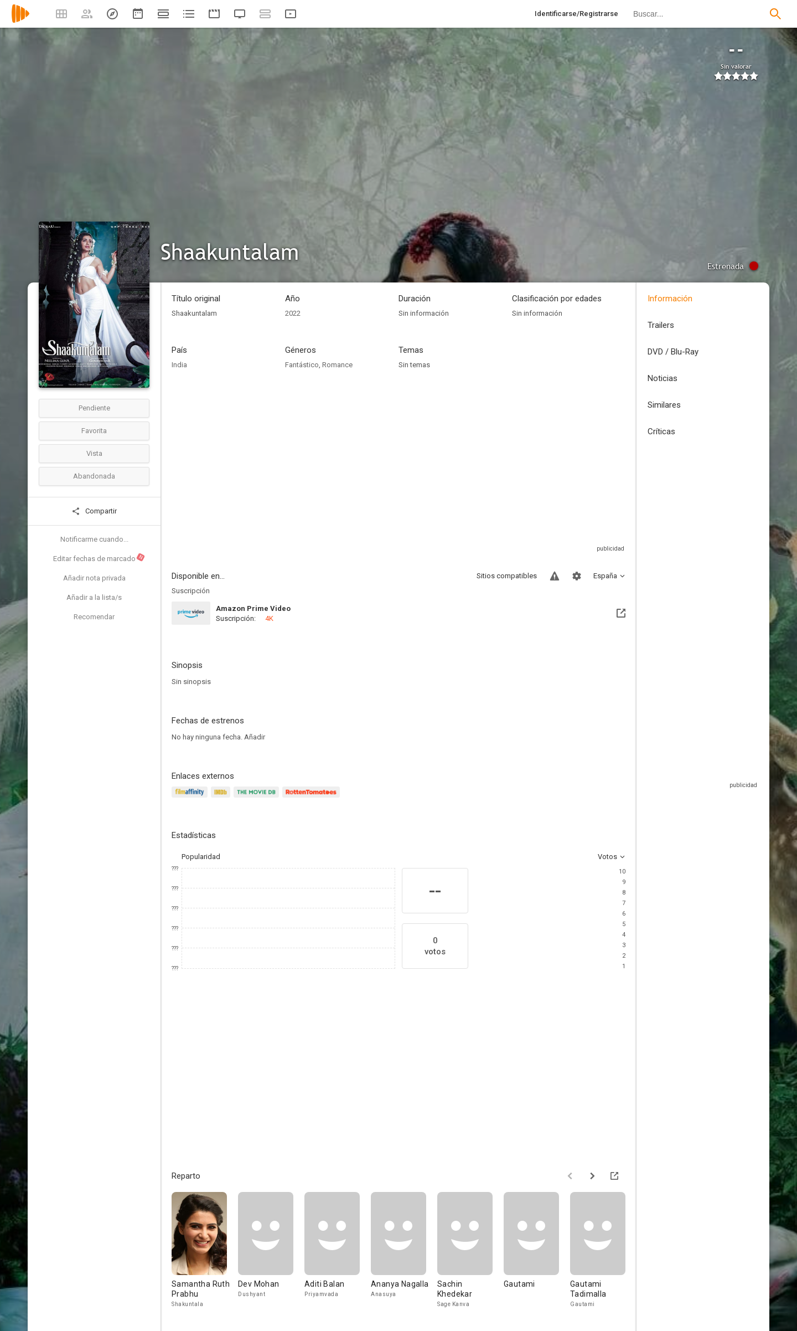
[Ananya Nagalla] (404, 1250)
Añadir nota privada (94, 578)
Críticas (661, 431)
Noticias (662, 378)
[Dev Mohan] (271, 1250)
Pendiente (94, 408)
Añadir (254, 737)
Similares (664, 405)
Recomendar (94, 617)
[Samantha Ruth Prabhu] (205, 1250)
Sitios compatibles (507, 576)
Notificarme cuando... (94, 539)
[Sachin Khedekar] (470, 1250)
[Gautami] (537, 1250)
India (179, 365)
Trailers (661, 325)
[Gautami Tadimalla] (603, 1250)
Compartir (94, 511)
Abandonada (94, 476)
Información (670, 299)
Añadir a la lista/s (94, 597)
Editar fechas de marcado (99, 558)
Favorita (94, 430)
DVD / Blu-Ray (673, 352)
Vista (94, 453)
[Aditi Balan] (337, 1250)
